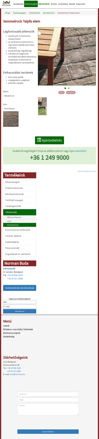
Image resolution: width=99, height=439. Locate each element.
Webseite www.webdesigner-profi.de (87, 171)
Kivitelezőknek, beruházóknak (19, 287)
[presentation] (37, 422)
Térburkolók (11, 212)
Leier (9, 221)
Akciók (72, 4)
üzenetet (80, 151)
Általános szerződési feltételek (18, 329)
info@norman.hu (17, 374)
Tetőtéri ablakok (13, 235)
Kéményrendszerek (14, 194)
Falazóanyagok (12, 181)
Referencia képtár (11, 332)
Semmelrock (12, 225)
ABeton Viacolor (14, 217)
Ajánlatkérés (44, 4)
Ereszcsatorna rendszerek (17, 229)
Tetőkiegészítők (13, 206)
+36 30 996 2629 (15, 275)
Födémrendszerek (14, 187)
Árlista (54, 4)
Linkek (6, 325)
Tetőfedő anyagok (14, 200)
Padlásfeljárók (12, 241)
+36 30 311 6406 (15, 278)
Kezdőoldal (18, 4)
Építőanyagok (31, 4)
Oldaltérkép (8, 336)
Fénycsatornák (12, 247)
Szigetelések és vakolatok (17, 254)
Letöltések (63, 4)
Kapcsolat (80, 4)
